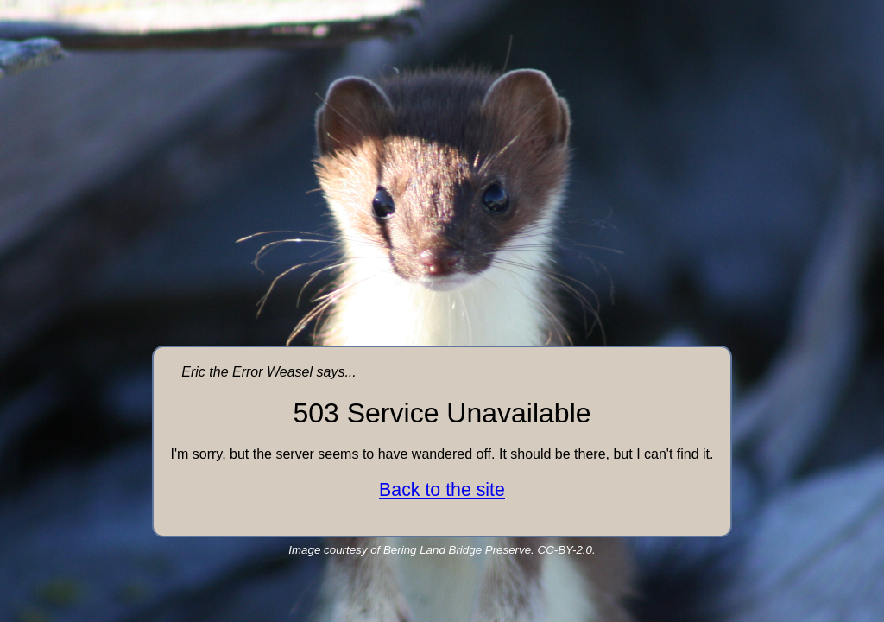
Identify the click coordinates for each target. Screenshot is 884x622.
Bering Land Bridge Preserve (457, 549)
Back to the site (442, 489)
